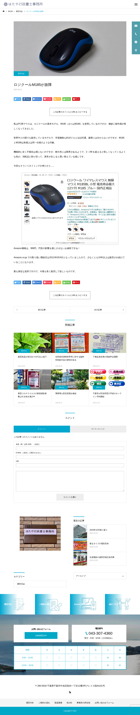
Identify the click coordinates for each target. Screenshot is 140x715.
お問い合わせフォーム (104, 703)
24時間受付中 (41, 635)
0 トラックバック (98, 429)
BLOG (69, 703)
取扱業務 (58, 703)
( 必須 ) (27, 444)
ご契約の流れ (44, 703)
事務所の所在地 (83, 703)
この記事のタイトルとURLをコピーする (70, 112)
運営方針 (30, 703)
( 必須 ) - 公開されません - (29, 453)
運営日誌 (21, 74)
